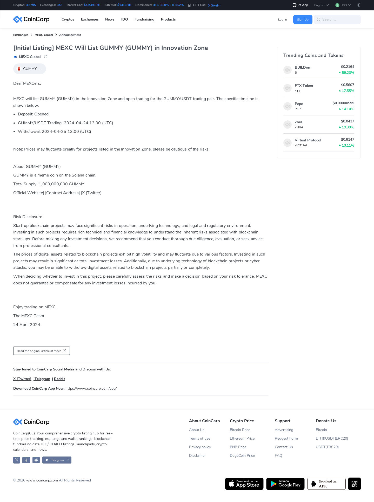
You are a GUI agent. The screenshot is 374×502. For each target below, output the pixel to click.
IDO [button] (124, 19)
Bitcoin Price (240, 429)
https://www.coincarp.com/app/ (91, 388)
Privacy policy (200, 447)
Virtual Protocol (308, 140)
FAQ (278, 455)
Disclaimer (197, 455)
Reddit (59, 378)
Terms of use (199, 438)
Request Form (286, 438)
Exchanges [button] (90, 19)
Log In (282, 19)
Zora (298, 122)
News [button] (110, 19)
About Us (197, 429)
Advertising (284, 429)
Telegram (42, 378)
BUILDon (302, 67)
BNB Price (238, 447)
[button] (321, 5)
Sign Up (302, 19)
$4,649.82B (92, 5)
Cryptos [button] (68, 19)
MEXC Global (44, 35)
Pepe (299, 103)
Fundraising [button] (144, 19)
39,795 (31, 5)
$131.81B (124, 5)
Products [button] (168, 19)
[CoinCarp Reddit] (36, 460)
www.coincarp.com (42, 480)
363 (59, 5)
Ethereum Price (242, 438)
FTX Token (304, 85)
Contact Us (284, 447)
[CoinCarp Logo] (32, 19)
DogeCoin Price (242, 455)
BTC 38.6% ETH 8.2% (168, 5)
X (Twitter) (22, 378)
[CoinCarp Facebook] (26, 460)
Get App (300, 5)
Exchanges (20, 35)
